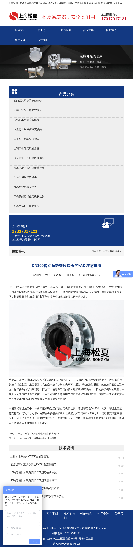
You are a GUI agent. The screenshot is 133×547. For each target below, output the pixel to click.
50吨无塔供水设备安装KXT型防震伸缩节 (33, 480)
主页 (105, 251)
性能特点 (111, 30)
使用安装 (20, 40)
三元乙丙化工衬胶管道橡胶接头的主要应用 (39, 433)
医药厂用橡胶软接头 (25, 177)
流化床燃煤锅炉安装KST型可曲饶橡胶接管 (34, 488)
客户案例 (66, 30)
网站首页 (20, 30)
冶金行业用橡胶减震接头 (28, 129)
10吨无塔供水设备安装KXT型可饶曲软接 (33, 472)
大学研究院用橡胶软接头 (28, 110)
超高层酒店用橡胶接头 (26, 206)
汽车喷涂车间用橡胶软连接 (29, 158)
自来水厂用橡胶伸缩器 (26, 139)
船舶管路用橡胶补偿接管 (28, 100)
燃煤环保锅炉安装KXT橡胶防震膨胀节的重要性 (37, 496)
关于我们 (43, 40)
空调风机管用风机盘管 (26, 148)
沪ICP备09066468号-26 (66, 543)
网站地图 (90, 528)
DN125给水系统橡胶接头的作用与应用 (37, 438)
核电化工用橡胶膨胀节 (26, 119)
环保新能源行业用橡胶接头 (29, 196)
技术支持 (88, 30)
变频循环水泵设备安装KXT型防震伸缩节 (33, 464)
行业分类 (43, 30)
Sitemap (101, 528)
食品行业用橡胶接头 (25, 187)
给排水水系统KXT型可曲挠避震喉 (29, 456)
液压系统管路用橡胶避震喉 (29, 167)
